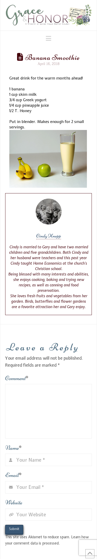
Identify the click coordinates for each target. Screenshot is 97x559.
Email (13, 475)
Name (13, 448)
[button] (48, 38)
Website (13, 502)
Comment (17, 378)
